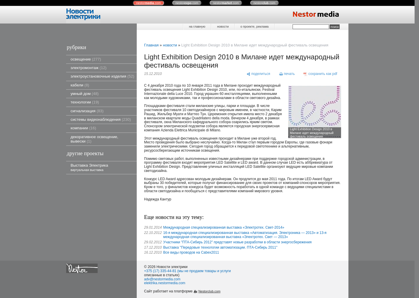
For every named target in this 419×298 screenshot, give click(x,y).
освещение (86, 59)
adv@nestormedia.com (162, 279)
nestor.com (148, 3)
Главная (151, 45)
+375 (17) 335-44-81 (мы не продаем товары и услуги (187, 271)
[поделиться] (258, 74)
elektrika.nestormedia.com (164, 283)
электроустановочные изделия (102, 76)
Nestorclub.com (209, 291)
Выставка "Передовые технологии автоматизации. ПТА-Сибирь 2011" (220, 247)
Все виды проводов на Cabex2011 (191, 252)
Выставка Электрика (89, 167)
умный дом (85, 93)
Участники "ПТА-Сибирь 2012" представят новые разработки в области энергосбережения (237, 242)
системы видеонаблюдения (101, 119)
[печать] (287, 74)
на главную (197, 26)
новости (222, 26)
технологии (85, 102)
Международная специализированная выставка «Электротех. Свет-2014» (223, 227)
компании (83, 128)
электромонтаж (88, 68)
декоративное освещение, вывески (94, 139)
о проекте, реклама (255, 26)
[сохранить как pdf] (320, 74)
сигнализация (87, 111)
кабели (80, 85)
